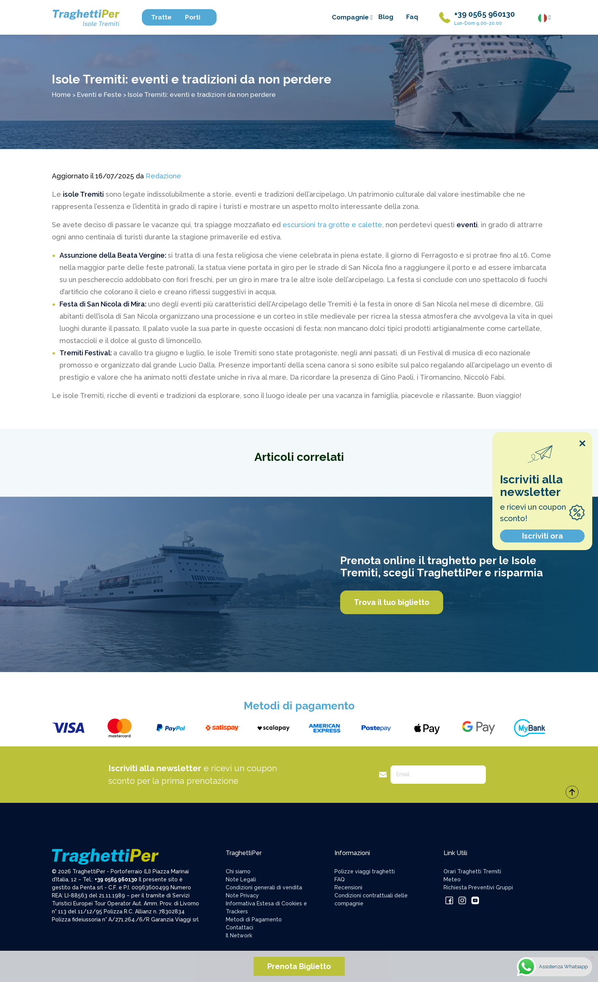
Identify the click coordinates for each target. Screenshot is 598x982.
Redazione (163, 176)
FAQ (339, 879)
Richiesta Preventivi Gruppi (478, 887)
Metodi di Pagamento (254, 919)
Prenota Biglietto (299, 966)
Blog (385, 17)
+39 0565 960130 (484, 14)
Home (61, 94)
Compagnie (352, 17)
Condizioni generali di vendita (264, 887)
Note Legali (241, 879)
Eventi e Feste (99, 94)
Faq (412, 17)
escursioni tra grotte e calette (332, 225)
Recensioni (348, 887)
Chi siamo (238, 871)
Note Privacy (242, 895)
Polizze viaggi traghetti (364, 871)
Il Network (239, 935)
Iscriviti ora (542, 536)
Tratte (165, 17)
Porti (196, 17)
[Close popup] (582, 443)
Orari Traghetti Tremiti (472, 871)
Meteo (452, 879)
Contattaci (239, 927)
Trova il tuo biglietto (391, 602)
